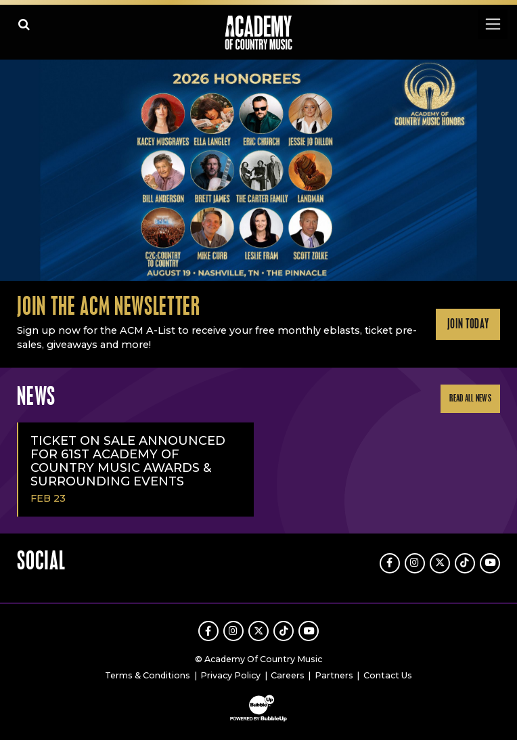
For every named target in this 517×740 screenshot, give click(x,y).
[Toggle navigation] (492, 24)
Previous (14, 170)
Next (502, 170)
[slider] (258, 170)
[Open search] (24, 24)
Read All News (470, 398)
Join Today (468, 324)
